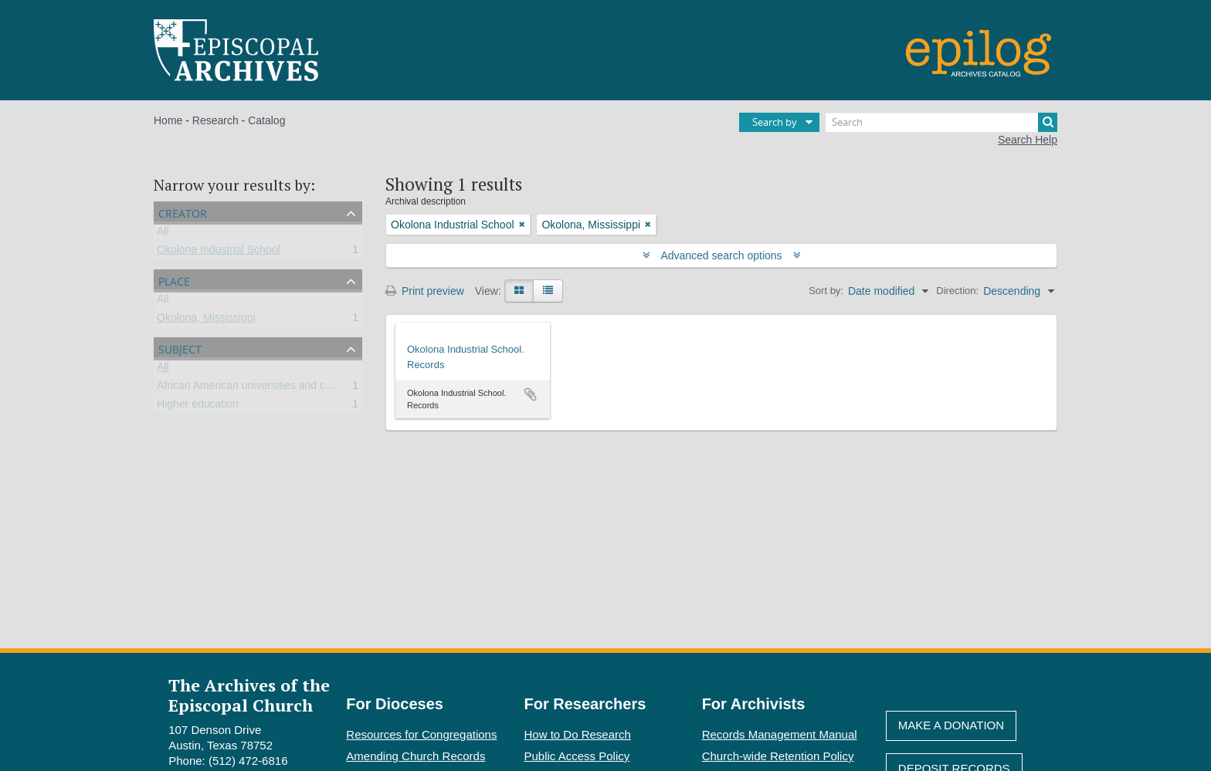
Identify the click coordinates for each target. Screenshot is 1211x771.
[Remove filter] (522, 224)
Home (168, 120)
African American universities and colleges (258, 388)
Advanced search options (721, 255)
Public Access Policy (577, 756)
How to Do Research (577, 734)
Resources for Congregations (421, 734)
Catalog (266, 120)
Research (215, 120)
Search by (774, 122)
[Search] (941, 122)
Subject (180, 347)
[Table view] (548, 291)
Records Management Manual (779, 734)
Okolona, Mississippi (206, 320)
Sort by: (826, 290)
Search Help (1027, 140)
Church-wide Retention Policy (778, 756)
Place (174, 279)
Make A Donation (951, 725)
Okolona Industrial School (218, 252)
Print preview (424, 291)
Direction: (957, 290)
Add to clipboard (530, 394)
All (163, 234)
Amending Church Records (415, 756)
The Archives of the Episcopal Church (249, 694)
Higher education (198, 407)
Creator (182, 211)
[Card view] (519, 291)
